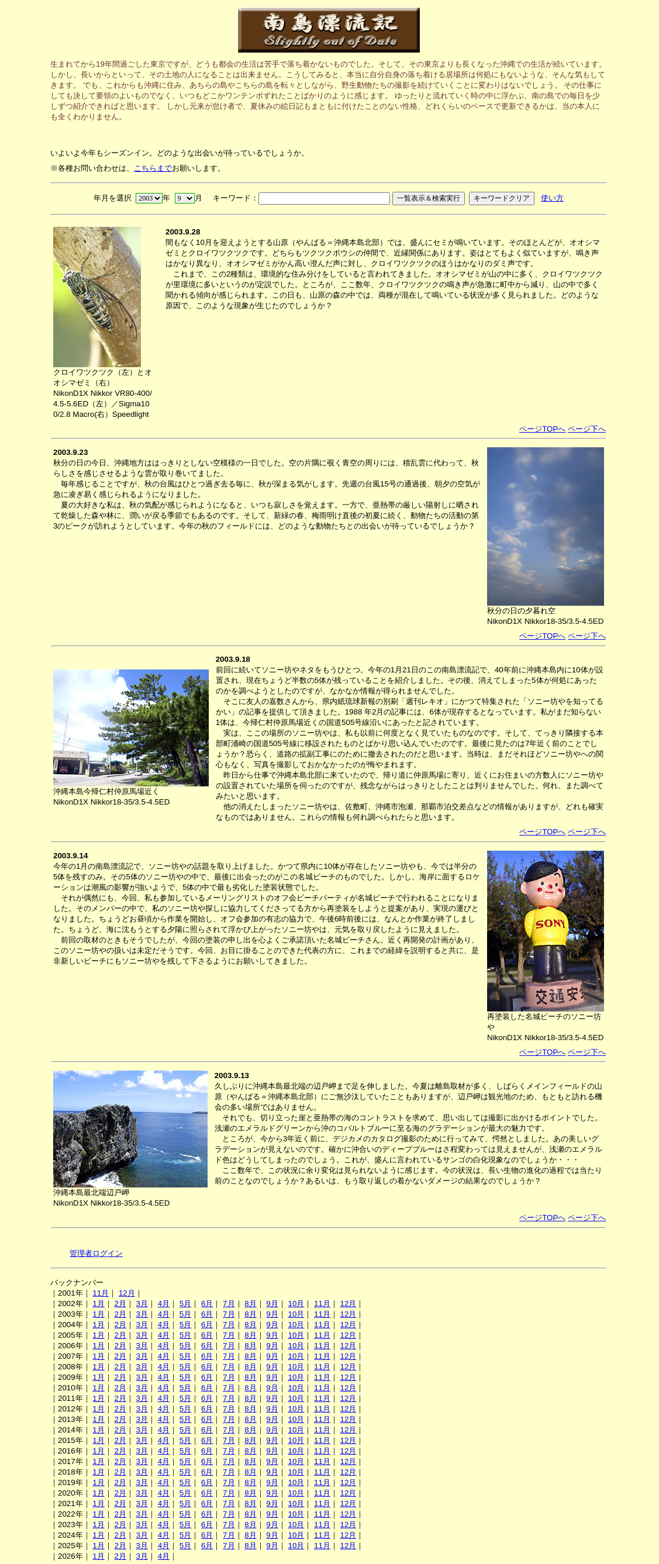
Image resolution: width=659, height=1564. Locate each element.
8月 (250, 1303)
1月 (98, 1303)
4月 (164, 1303)
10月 (296, 1303)
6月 (207, 1303)
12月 (127, 1293)
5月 (185, 1303)
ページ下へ (587, 428)
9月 (272, 1303)
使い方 (552, 198)
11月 (100, 1293)
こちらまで (153, 168)
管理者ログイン (96, 1253)
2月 (120, 1303)
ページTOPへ (542, 428)
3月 (142, 1303)
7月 (228, 1303)
